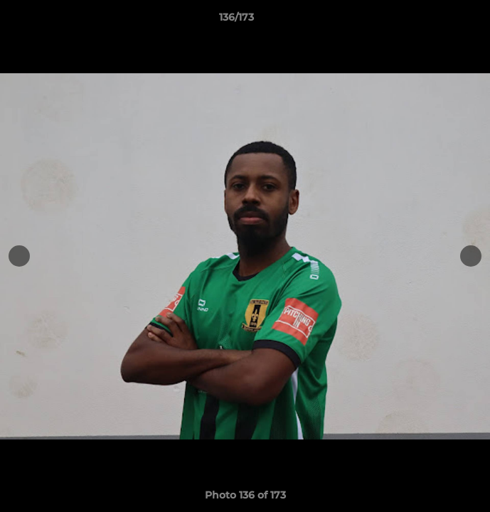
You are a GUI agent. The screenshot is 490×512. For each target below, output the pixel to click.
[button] (438, 20)
